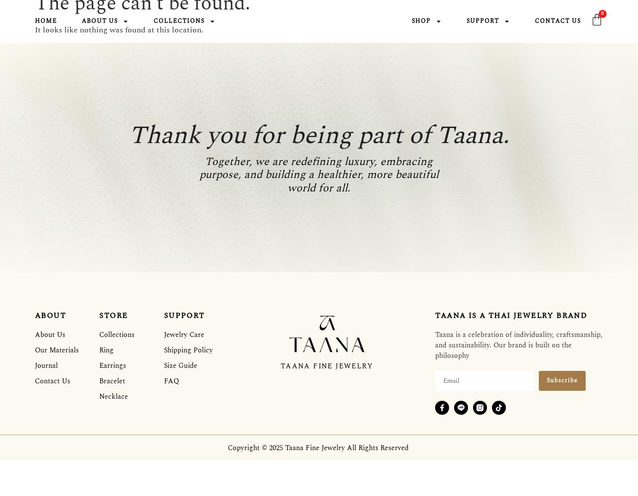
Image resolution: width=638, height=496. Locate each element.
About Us (105, 22)
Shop (427, 22)
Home (46, 21)
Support (488, 22)
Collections (184, 22)
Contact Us (558, 21)
